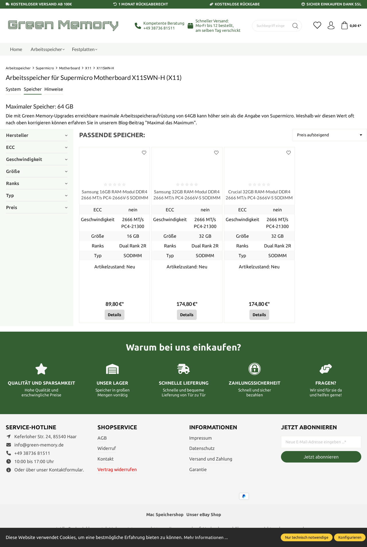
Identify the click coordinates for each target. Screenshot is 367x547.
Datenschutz (202, 449)
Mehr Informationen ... (207, 537)
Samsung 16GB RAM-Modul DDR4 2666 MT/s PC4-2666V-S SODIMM (114, 195)
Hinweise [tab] (53, 89)
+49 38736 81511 (159, 28)
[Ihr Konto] (329, 25)
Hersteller (36, 135)
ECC (36, 147)
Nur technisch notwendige (306, 537)
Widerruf (106, 449)
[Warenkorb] (350, 25)
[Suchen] (293, 26)
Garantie (198, 470)
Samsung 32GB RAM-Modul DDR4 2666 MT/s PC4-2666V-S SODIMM (186, 195)
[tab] (13, 89)
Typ (36, 195)
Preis (36, 207)
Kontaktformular (66, 470)
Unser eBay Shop (204, 515)
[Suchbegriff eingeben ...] (269, 26)
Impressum (200, 438)
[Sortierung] (329, 135)
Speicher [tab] (33, 89)
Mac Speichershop (164, 515)
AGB (102, 438)
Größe (36, 171)
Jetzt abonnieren (321, 457)
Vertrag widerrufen (117, 470)
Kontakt (105, 459)
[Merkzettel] (315, 25)
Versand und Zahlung (210, 459)
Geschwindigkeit (36, 159)
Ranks (36, 183)
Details (114, 315)
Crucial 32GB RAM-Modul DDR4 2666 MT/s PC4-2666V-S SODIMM (259, 195)
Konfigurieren (349, 537)
